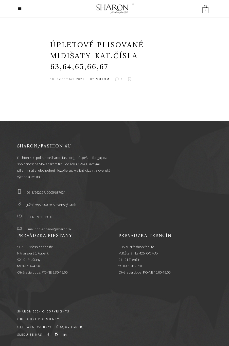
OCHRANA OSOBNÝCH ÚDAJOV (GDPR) (50, 327)
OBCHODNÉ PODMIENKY (38, 319)
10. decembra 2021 (67, 79)
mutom (103, 79)
